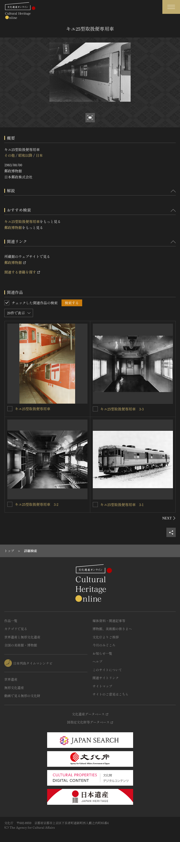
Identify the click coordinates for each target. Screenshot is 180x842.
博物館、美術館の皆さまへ (112, 628)
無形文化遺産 (14, 687)
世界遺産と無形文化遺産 (22, 637)
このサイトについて (107, 669)
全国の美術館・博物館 (20, 645)
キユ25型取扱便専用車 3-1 (122, 504)
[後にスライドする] (169, 518)
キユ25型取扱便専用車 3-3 (122, 408)
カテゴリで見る (15, 628)
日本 (39, 155)
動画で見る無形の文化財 (22, 695)
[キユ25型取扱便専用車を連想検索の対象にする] (9, 408)
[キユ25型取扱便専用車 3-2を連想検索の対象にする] (9, 504)
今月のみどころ (104, 645)
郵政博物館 (13, 227)
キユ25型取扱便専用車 (22, 221)
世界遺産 (10, 679)
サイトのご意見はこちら (111, 694)
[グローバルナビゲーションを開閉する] (171, 7)
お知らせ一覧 (102, 653)
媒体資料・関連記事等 (109, 620)
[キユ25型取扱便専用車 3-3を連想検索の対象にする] (95, 408)
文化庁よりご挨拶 (106, 637)
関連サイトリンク (106, 677)
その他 (9, 155)
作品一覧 (10, 620)
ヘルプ (97, 661)
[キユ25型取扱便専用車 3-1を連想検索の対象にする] (95, 504)
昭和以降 (25, 155)
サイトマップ (102, 686)
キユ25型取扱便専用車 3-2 (36, 504)
